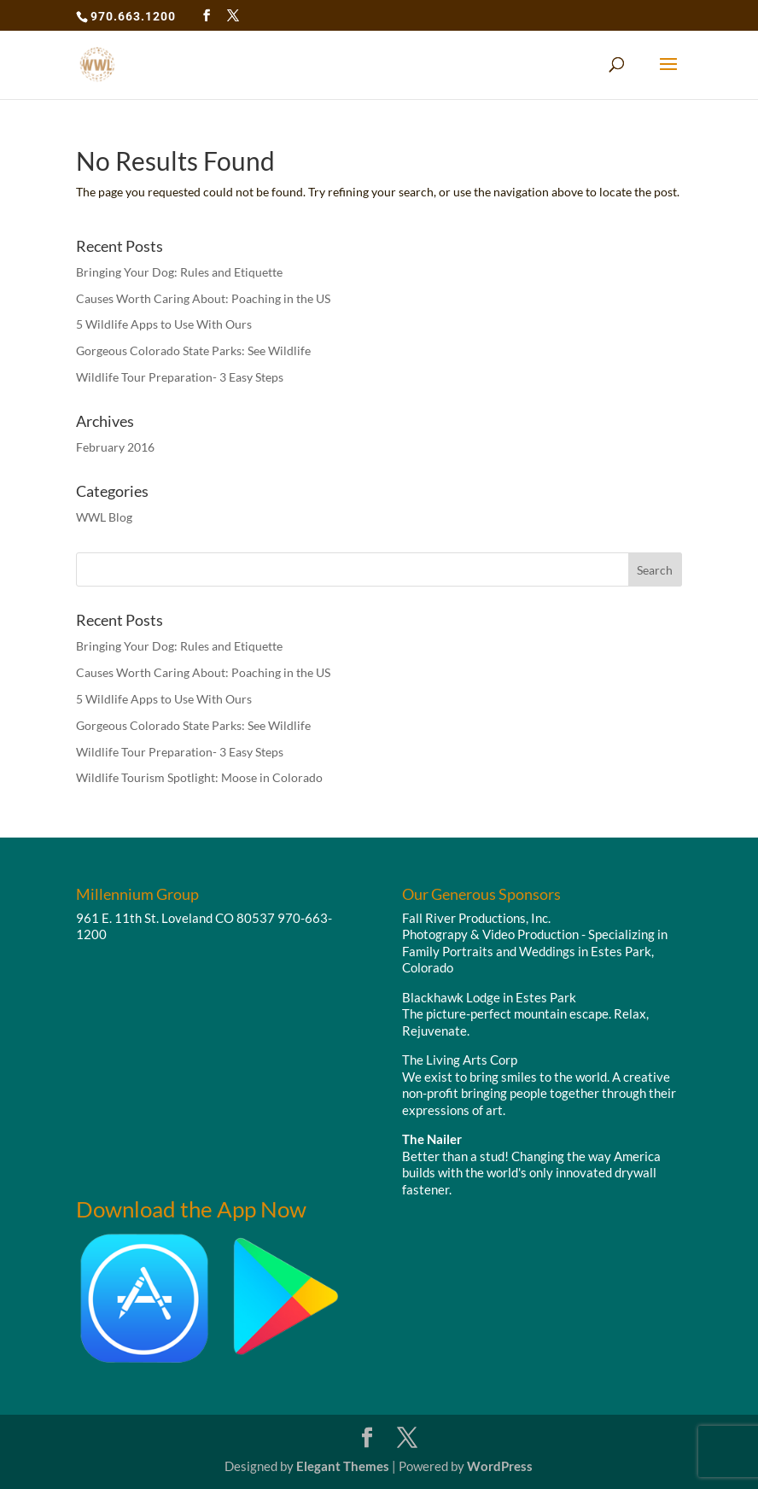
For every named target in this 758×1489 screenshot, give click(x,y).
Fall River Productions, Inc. (476, 918)
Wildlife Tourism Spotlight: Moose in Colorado (199, 777)
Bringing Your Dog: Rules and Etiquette (179, 272)
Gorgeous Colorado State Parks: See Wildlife (193, 350)
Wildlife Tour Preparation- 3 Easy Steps (179, 377)
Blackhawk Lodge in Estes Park (489, 997)
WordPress (500, 1466)
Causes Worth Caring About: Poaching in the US (203, 298)
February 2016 (115, 447)
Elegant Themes (342, 1466)
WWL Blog (104, 517)
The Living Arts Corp (459, 1059)
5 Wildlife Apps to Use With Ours (164, 324)
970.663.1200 (133, 16)
